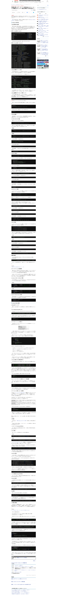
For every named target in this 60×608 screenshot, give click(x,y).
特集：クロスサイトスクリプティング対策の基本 (18, 581)
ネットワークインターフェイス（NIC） (17, 442)
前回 (12, 19)
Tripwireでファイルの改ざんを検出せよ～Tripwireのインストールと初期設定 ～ (24, 566)
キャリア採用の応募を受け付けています (41, 9)
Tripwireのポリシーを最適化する (19, 565)
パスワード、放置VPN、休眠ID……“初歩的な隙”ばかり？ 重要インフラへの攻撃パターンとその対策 (43, 26)
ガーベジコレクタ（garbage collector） (20, 392)
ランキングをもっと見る (46, 36)
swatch (17, 506)
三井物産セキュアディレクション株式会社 (21, 557)
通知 (19, 12)
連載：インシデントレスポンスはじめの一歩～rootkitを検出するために (21, 584)
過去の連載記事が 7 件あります (16, 573)
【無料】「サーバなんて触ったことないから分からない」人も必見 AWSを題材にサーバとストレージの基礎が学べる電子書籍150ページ (42, 42)
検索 (47, 5)
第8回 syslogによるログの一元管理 (21, 420)
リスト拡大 (13, 88)
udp (15, 394)
